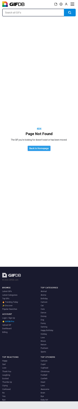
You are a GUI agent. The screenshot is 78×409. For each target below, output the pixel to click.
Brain (43, 393)
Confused (6, 389)
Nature (43, 345)
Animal (44, 291)
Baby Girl (44, 400)
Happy (4, 361)
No (3, 393)
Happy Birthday (47, 330)
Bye (4, 400)
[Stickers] (55, 4)
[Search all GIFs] (33, 12)
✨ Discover (7, 306)
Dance (43, 313)
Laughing (6, 375)
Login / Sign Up (8, 318)
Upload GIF (6, 325)
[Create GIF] (61, 4)
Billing (4, 332)
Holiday (44, 334)
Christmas (45, 371)
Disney (43, 316)
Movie (43, 341)
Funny (43, 323)
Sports (43, 352)
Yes (4, 396)
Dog (42, 320)
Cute (43, 309)
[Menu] (72, 4)
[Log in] (66, 4)
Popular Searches (9, 309)
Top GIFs (5, 298)
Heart (43, 382)
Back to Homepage (39, 148)
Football (44, 375)
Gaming (44, 327)
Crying (5, 386)
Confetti (44, 378)
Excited (5, 378)
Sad (4, 364)
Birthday (44, 298)
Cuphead (44, 368)
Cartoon (44, 302)
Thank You (6, 371)
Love (43, 337)
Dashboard (6, 328)
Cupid (43, 364)
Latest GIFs (7, 291)
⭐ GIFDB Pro (8, 321)
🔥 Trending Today (10, 302)
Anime (43, 295)
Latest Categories (9, 295)
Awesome (45, 389)
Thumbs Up (7, 382)
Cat (42, 306)
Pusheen (44, 348)
